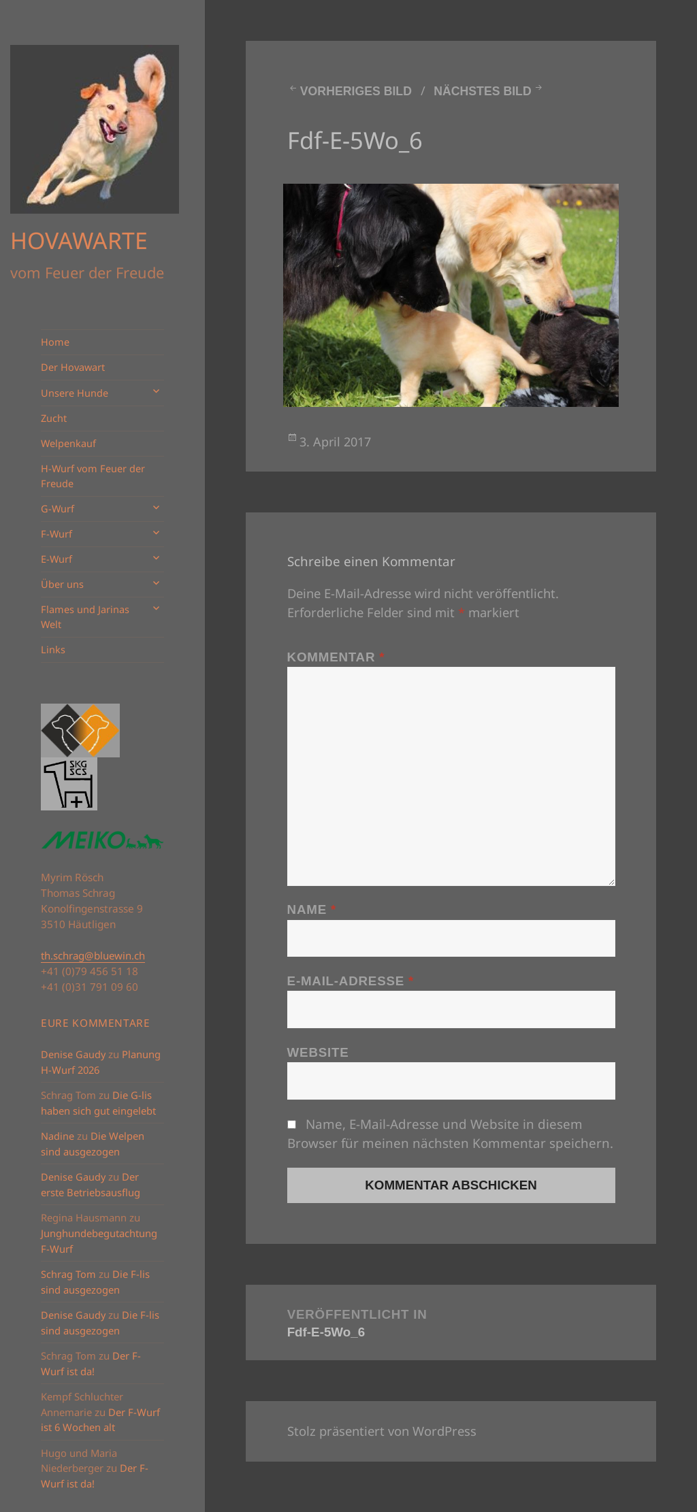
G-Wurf (57, 508)
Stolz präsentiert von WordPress (381, 1430)
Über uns (62, 584)
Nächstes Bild (482, 91)
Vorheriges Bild (356, 91)
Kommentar (336, 657)
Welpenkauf (68, 443)
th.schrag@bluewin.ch (93, 955)
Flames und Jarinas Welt (85, 617)
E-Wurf (56, 559)
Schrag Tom (68, 1274)
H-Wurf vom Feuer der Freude (93, 476)
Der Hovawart (73, 367)
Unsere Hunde (74, 393)
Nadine (57, 1136)
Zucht (54, 418)
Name (311, 909)
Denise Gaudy (73, 1054)
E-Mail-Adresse (350, 981)
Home (55, 341)
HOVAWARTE (79, 240)
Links (53, 649)
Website (318, 1052)
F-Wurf (56, 533)
